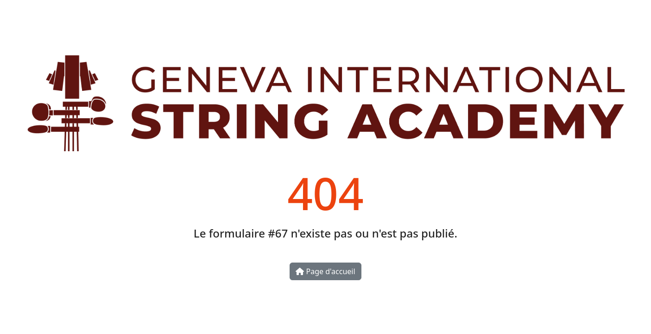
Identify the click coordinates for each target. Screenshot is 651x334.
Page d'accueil (325, 271)
